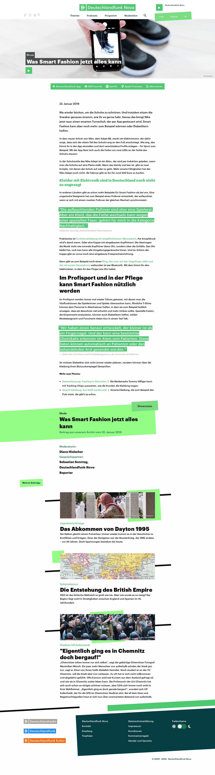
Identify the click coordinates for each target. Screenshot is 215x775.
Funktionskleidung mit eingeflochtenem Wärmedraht (106, 238)
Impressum (134, 726)
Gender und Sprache (140, 740)
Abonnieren (154, 86)
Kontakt (86, 726)
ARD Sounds (93, 86)
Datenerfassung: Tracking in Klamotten (84, 381)
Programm (111, 15)
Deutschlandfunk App (66, 86)
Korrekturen (135, 731)
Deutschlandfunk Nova (95, 721)
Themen (74, 15)
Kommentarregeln (138, 735)
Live (161, 16)
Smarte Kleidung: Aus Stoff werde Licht (84, 389)
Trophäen (87, 735)
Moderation (131, 15)
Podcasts (92, 15)
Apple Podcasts (131, 86)
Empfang (87, 731)
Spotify (112, 86)
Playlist (174, 16)
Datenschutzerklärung (140, 721)
